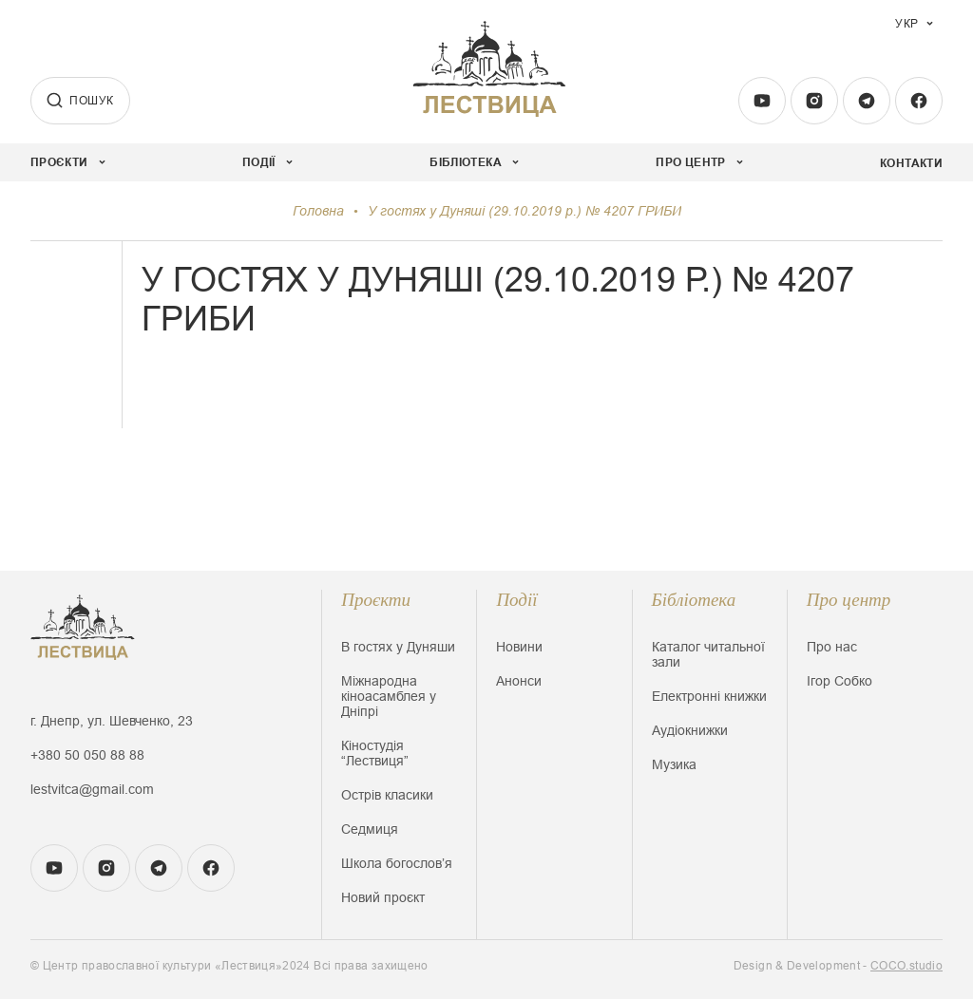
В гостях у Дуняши (398, 646)
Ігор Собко (839, 680)
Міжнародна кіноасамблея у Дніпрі (388, 696)
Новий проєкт (383, 897)
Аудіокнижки (690, 730)
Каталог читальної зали (708, 654)
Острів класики (387, 794)
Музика (674, 764)
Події (516, 600)
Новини (519, 646)
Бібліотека (694, 600)
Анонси (519, 680)
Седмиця (369, 829)
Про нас (832, 646)
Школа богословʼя (396, 863)
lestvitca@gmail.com (92, 789)
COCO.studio (906, 965)
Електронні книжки (709, 696)
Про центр (849, 600)
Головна (318, 210)
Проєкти (375, 600)
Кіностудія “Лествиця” (375, 753)
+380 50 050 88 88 (87, 755)
